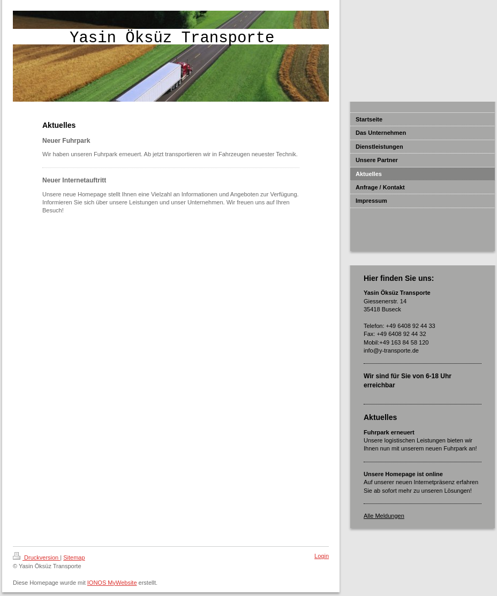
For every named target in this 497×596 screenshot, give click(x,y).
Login (321, 556)
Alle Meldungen (384, 516)
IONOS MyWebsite (112, 582)
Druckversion (36, 557)
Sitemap (74, 557)
